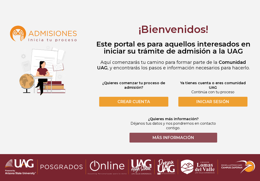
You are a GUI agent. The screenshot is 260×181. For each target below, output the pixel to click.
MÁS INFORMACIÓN (173, 137)
